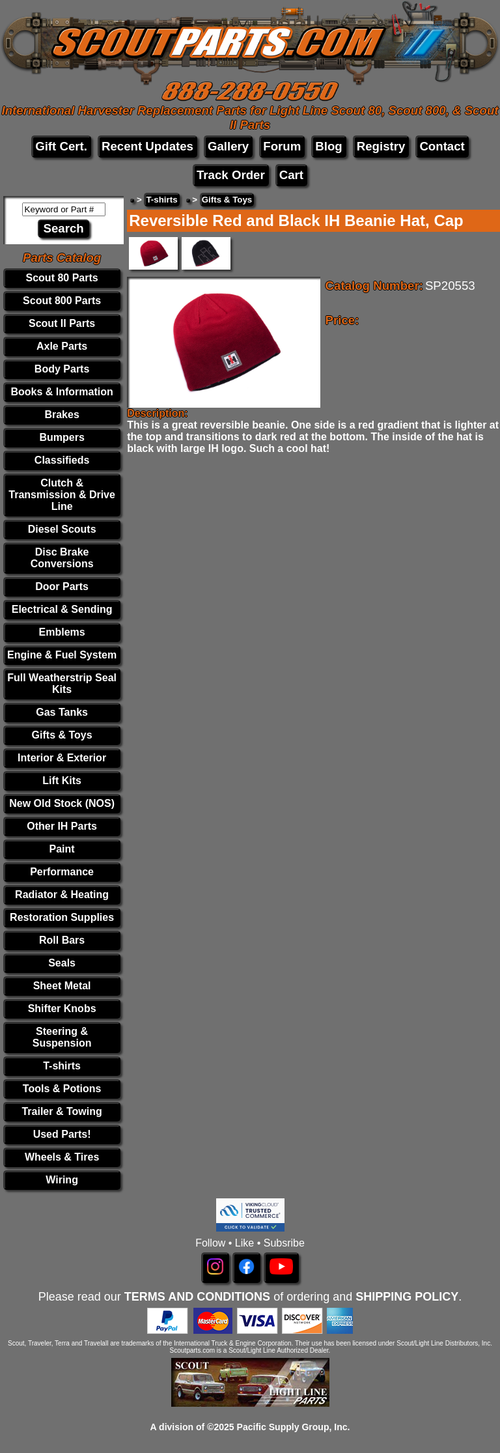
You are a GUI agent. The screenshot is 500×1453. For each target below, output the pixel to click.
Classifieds (62, 460)
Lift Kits (61, 780)
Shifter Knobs (62, 1008)
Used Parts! (62, 1134)
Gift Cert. (61, 146)
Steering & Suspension (62, 1037)
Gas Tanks (62, 712)
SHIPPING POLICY (406, 1296)
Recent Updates (147, 146)
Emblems (62, 632)
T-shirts (62, 1065)
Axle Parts (61, 346)
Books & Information (61, 391)
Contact (441, 146)
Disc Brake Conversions (62, 557)
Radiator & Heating (62, 894)
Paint (62, 848)
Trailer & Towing (61, 1111)
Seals (62, 962)
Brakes (61, 414)
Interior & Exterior (62, 757)
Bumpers (61, 437)
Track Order (231, 175)
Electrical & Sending (62, 609)
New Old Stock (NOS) (62, 803)
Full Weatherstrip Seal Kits (62, 683)
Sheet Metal (62, 985)
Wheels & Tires (62, 1157)
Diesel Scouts (62, 529)
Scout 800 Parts (62, 300)
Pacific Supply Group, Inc (292, 1427)
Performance (62, 871)
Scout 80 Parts (62, 277)
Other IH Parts (62, 826)
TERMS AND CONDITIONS (197, 1296)
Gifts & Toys (62, 735)
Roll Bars (62, 940)
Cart (291, 175)
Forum (282, 146)
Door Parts (62, 586)
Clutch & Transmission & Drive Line (61, 494)
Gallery (228, 146)
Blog (328, 146)
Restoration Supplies (62, 917)
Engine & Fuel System (62, 654)
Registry (381, 146)
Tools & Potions (62, 1088)
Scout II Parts (62, 323)
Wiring (62, 1179)
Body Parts (62, 368)
